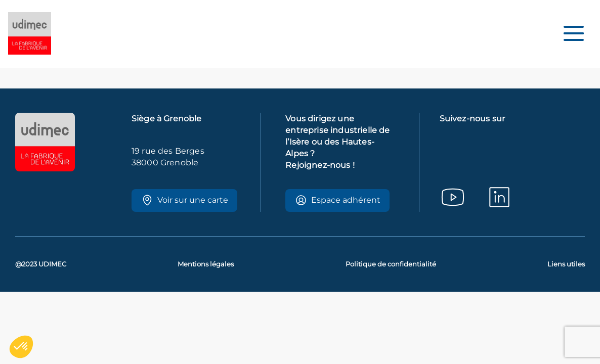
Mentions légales (206, 264)
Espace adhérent (337, 200)
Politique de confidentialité (391, 264)
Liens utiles (566, 264)
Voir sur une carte (184, 200)
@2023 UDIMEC (40, 264)
